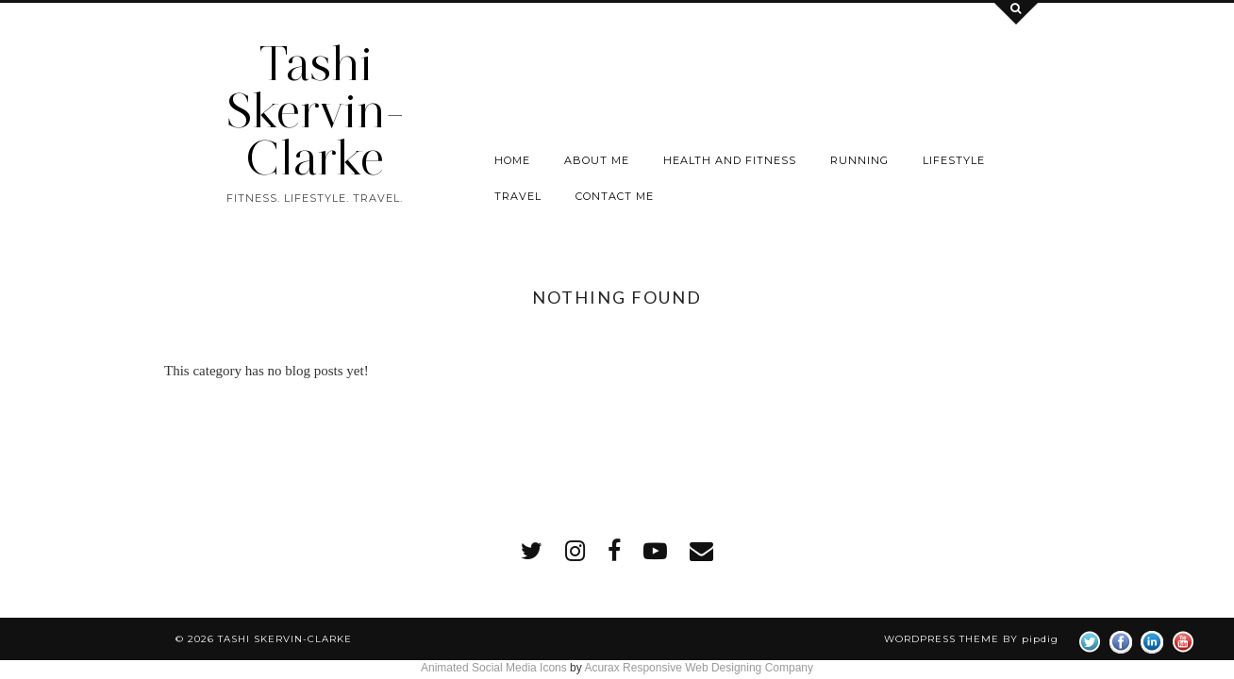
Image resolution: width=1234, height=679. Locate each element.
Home (512, 160)
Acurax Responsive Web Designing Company (698, 667)
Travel (518, 196)
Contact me (614, 196)
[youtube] (655, 551)
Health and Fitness (729, 160)
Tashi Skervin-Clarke (315, 111)
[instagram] (575, 551)
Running (859, 160)
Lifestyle (954, 160)
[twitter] (531, 551)
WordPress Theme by (971, 639)
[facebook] (614, 551)
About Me (596, 160)
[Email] (701, 551)
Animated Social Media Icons (494, 667)
